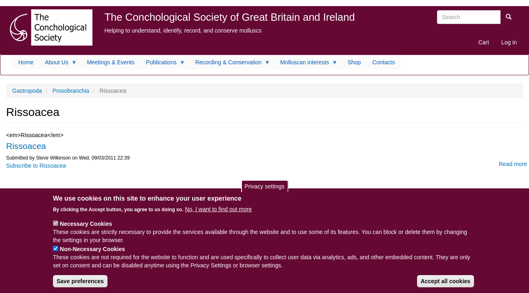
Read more (513, 164)
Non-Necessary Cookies (92, 252)
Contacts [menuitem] (383, 62)
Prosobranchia (71, 90)
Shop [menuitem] (354, 62)
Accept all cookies (445, 284)
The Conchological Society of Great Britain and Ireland (230, 17)
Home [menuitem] (25, 62)
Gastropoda (27, 90)
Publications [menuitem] (162, 64)
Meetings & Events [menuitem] (110, 62)
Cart (483, 42)
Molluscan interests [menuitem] (306, 64)
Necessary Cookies (86, 226)
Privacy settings (264, 189)
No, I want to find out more (218, 212)
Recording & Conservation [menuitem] (229, 64)
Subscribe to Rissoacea (36, 165)
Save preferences (80, 284)
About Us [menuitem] (58, 64)
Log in (509, 42)
